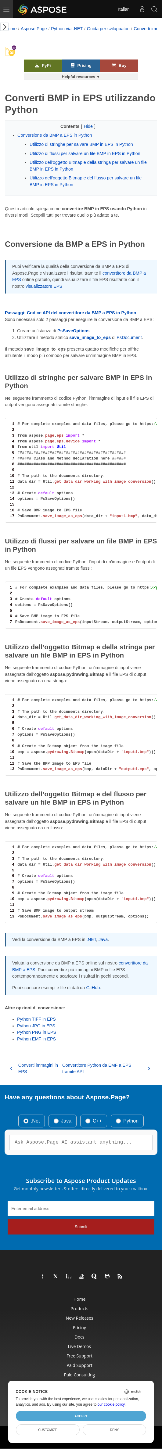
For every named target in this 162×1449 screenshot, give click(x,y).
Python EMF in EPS (36, 1038)
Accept (81, 1416)
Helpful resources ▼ (81, 76)
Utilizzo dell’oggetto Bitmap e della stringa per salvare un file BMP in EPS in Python (88, 165)
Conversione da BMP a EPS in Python (54, 135)
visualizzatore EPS (44, 286)
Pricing (81, 65)
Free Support (79, 1356)
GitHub (93, 987)
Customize (47, 1430)
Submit (81, 1226)
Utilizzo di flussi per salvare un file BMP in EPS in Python (85, 153)
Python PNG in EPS (36, 1032)
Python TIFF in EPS (36, 1019)
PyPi (43, 65)
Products (79, 1308)
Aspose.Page (34, 28)
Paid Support (79, 1365)
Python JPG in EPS (36, 1025)
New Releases (79, 1318)
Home (10, 28)
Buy (119, 65)
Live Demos (79, 1346)
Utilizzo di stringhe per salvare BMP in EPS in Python (81, 144)
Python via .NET (67, 28)
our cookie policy (111, 1404)
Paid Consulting (79, 1375)
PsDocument (129, 337)
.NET (91, 939)
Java (103, 939)
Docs (80, 1337)
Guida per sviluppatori (108, 28)
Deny (114, 1430)
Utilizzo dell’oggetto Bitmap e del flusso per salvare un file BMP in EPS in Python (86, 181)
